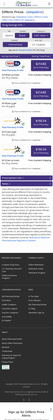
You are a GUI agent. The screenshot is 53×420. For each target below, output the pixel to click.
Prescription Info (26, 178)
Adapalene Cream (24, 17)
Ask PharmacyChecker (37, 304)
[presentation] (26, 411)
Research (5, 347)
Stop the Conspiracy (10, 312)
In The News (33, 296)
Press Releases (34, 300)
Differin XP (19, 20)
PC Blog (31, 308)
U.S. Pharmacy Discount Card (11, 270)
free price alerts (25, 50)
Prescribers (6, 300)
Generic (9, 35)
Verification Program (36, 273)
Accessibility (7, 316)
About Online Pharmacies (12, 343)
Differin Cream (41, 17)
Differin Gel (7, 20)
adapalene (34, 12)
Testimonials (7, 351)
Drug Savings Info (26, 25)
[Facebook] (24, 400)
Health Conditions (9, 304)
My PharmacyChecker (11, 296)
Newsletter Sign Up (36, 312)
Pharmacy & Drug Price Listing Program (11, 356)
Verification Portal (35, 269)
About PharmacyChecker (12, 339)
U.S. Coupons (38, 44)
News (26, 183)
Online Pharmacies (36, 264)
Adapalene (30, 20)
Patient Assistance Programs (9, 276)
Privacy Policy (7, 362)
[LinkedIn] (29, 400)
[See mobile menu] (4, 4)
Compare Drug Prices (10, 264)
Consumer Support (9, 308)
